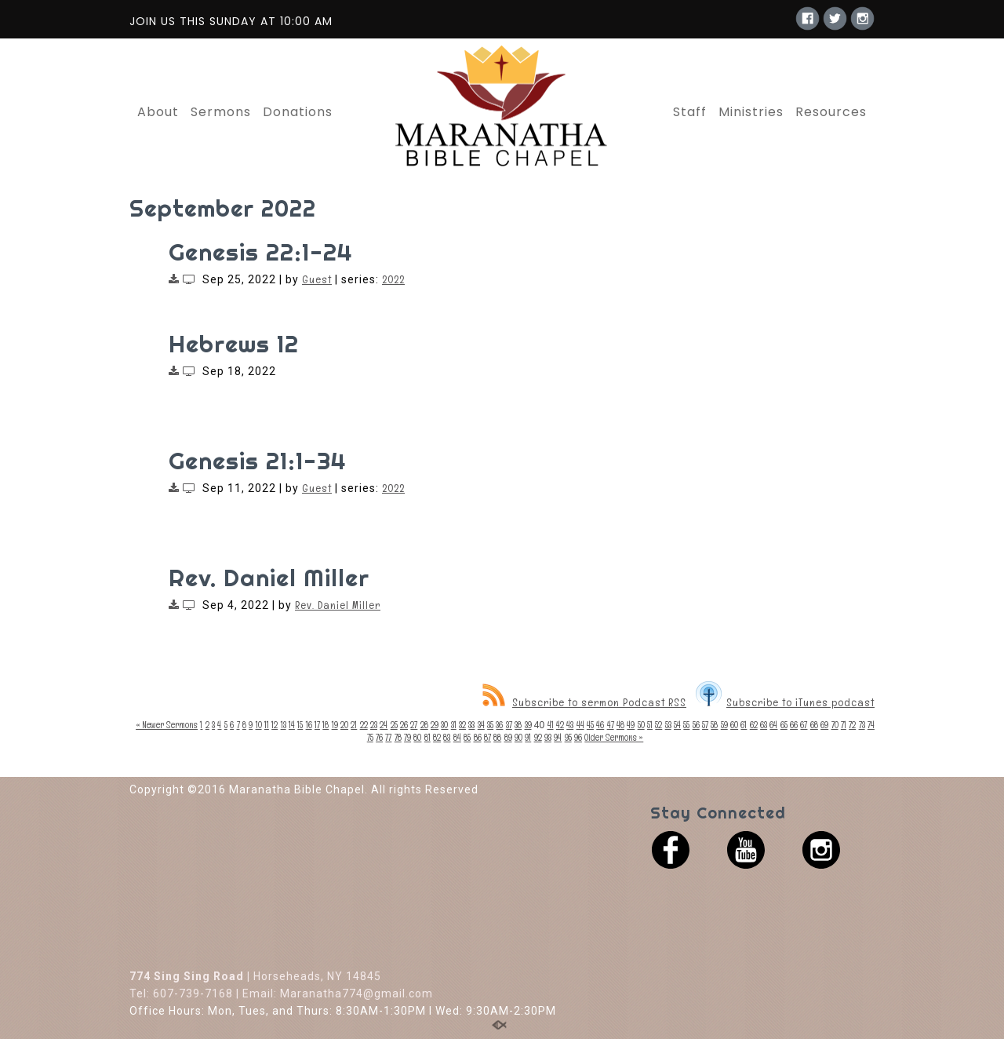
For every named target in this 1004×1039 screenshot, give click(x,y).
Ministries (751, 112)
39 (528, 725)
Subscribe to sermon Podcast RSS (584, 702)
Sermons (221, 112)
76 (379, 737)
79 (407, 737)
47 (610, 725)
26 (404, 725)
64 (773, 725)
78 (398, 737)
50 (641, 725)
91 (528, 737)
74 (871, 725)
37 (509, 725)
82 (437, 737)
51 (650, 725)
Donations (298, 112)
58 (714, 725)
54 (677, 725)
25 (394, 725)
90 (518, 737)
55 (686, 725)
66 (794, 725)
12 (274, 725)
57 (705, 725)
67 (803, 725)
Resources (831, 112)
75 (370, 737)
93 (547, 737)
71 (843, 725)
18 (325, 725)
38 (518, 725)
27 (413, 725)
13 (283, 725)
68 (814, 725)
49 (631, 725)
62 (754, 725)
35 (490, 725)
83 (446, 737)
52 (658, 725)
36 (499, 725)
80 (417, 737)
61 (743, 725)
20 (344, 725)
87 (487, 737)
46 (600, 725)
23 (373, 725)
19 (335, 725)
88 (497, 737)
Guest (317, 279)
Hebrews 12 (234, 344)
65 (784, 725)
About (158, 112)
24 (383, 725)
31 (454, 725)
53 (668, 725)
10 (259, 725)
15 (300, 725)
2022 (393, 279)
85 (467, 737)
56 (696, 725)
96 (578, 737)
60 (734, 725)
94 (558, 737)
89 (508, 737)
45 (590, 725)
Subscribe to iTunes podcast (785, 702)
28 (424, 725)
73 (862, 725)
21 (354, 725)
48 (620, 725)
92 (538, 737)
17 (317, 725)
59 (724, 725)
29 (434, 725)
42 (560, 725)
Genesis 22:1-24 (261, 252)
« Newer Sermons (167, 725)
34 (481, 725)
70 (834, 725)
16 (309, 725)
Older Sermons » (613, 737)
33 (471, 725)
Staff (690, 112)
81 (427, 737)
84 (457, 737)
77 (388, 737)
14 (292, 725)
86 (478, 737)
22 (364, 725)
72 (852, 725)
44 (580, 725)
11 (266, 725)
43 (569, 725)
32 (462, 725)
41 (550, 725)
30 (444, 725)
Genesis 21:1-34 (258, 461)
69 (824, 725)
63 (763, 725)
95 (568, 737)
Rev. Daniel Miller (269, 577)
